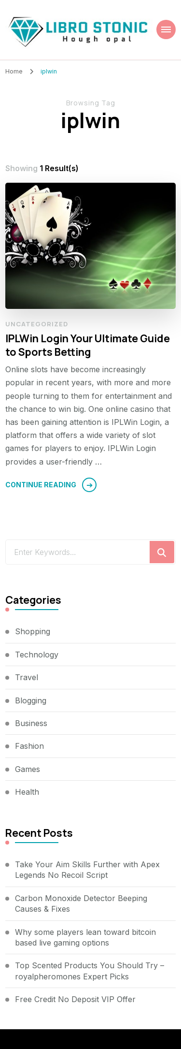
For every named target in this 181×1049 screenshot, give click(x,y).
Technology (36, 654)
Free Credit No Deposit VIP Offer (75, 999)
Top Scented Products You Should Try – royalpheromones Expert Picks (89, 971)
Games (27, 769)
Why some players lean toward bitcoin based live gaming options (85, 937)
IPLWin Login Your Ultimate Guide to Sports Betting (87, 345)
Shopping (32, 631)
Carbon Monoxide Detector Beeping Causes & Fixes (81, 903)
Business (31, 723)
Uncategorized (36, 324)
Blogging (30, 700)
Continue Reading (40, 485)
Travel (26, 677)
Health (27, 792)
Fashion (29, 746)
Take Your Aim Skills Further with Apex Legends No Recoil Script (87, 870)
